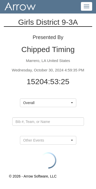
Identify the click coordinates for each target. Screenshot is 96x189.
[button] (48, 102)
